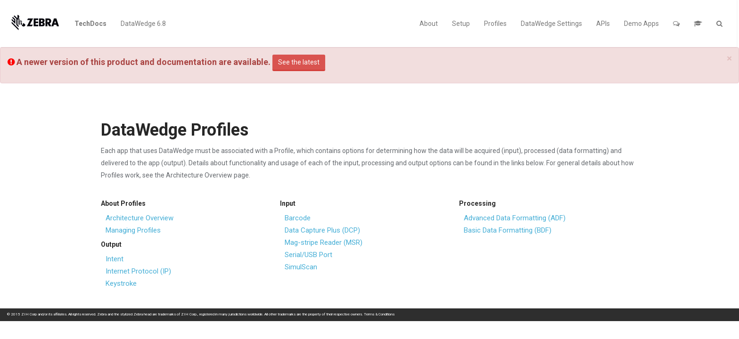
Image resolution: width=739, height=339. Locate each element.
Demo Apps (641, 23)
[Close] (729, 59)
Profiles (495, 23)
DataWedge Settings (551, 23)
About (428, 23)
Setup (461, 23)
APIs (603, 23)
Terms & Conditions (379, 314)
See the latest (299, 62)
